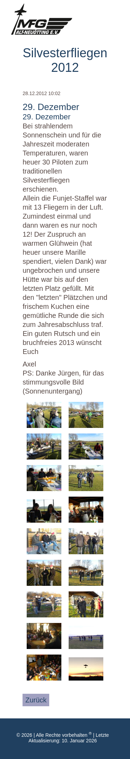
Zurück (35, 700)
